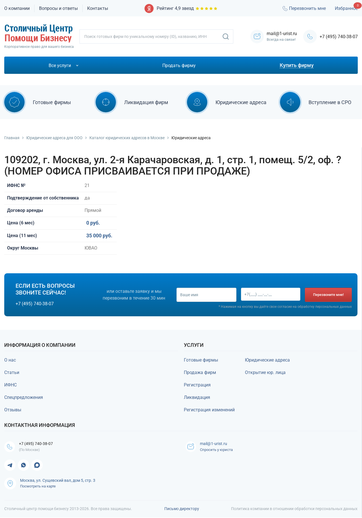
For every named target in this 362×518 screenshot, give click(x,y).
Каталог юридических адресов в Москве (127, 138)
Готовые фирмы (201, 360)
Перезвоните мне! (328, 295)
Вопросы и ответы (58, 8)
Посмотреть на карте (38, 487)
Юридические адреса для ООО (54, 138)
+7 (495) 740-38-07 (339, 36)
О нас (10, 360)
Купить (17, 264)
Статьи (11, 372)
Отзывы (12, 409)
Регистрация (197, 385)
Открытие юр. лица (265, 372)
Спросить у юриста (217, 450)
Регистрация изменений (209, 409)
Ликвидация (197, 397)
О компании (17, 8)
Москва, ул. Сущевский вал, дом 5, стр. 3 (57, 481)
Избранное (346, 8)
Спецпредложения (23, 397)
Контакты (97, 8)
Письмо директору (181, 509)
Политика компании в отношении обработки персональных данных (294, 509)
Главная (12, 138)
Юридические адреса (267, 360)
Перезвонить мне (304, 8)
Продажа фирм (200, 372)
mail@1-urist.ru (216, 443)
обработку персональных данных (325, 307)
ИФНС (10, 385)
